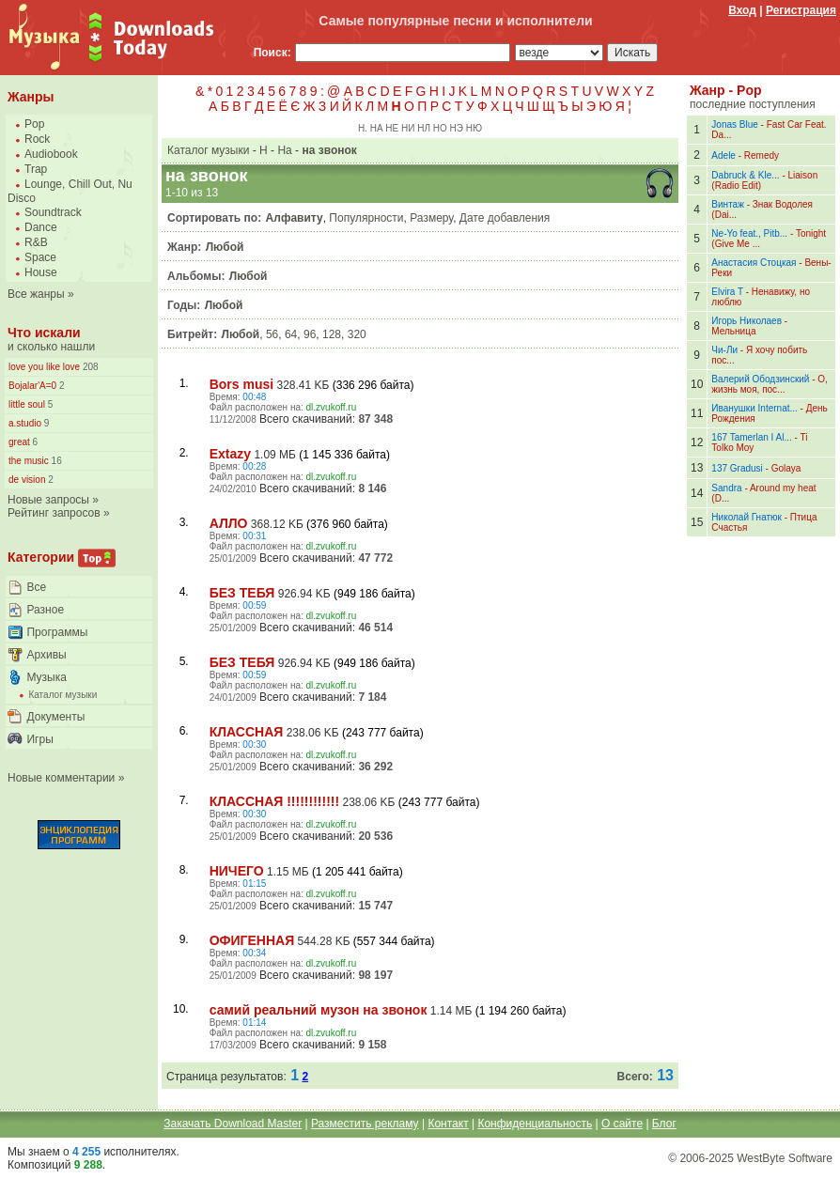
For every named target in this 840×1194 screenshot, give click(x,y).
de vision (26, 479)
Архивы (46, 654)
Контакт (448, 1123)
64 (291, 334)
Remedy (761, 155)
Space (40, 257)
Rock (37, 139)
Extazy (230, 453)
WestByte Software (784, 1158)
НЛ (423, 128)
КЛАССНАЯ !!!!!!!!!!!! (274, 801)
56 (272, 334)
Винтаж (727, 204)
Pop (34, 124)
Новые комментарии (61, 777)
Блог (664, 1123)
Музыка (46, 677)
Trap (35, 169)
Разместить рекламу (365, 1123)
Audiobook (51, 154)
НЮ (474, 128)
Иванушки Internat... (754, 408)
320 (357, 334)
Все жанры (36, 294)
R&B (36, 242)
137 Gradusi (736, 468)
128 (331, 334)
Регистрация (801, 10)
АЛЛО (229, 523)
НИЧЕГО (237, 870)
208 (89, 367)
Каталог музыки (62, 695)
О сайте (622, 1123)
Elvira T (727, 292)
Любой (225, 247)
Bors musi (241, 384)
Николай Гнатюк (746, 517)
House (40, 272)
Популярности (366, 218)
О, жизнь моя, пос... (769, 384)
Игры (39, 739)
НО (440, 128)
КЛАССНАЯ (247, 731)
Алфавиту (294, 218)
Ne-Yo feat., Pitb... (749, 233)
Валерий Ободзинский (760, 379)
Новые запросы (48, 499)
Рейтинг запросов (54, 512)
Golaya (786, 468)
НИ (407, 128)
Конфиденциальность (534, 1123)
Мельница (733, 331)
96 (309, 334)
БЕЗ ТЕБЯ (242, 592)
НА (376, 128)
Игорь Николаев (746, 321)
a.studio (24, 423)
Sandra (726, 488)
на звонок (329, 150)
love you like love (44, 367)
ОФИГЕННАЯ (252, 940)
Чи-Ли (724, 350)
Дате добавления (504, 218)
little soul (26, 404)
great (19, 442)
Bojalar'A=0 (32, 385)
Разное (45, 609)
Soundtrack (53, 212)
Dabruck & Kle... (745, 175)
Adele (723, 155)
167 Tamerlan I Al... (751, 437)
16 (55, 461)
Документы (55, 716)
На (284, 150)
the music (28, 461)
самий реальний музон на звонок (319, 1009)
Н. (362, 128)
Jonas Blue (734, 124)
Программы (56, 632)
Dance (40, 227)
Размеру (431, 218)
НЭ (456, 128)
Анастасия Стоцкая (753, 262)
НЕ (391, 128)
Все (36, 587)
